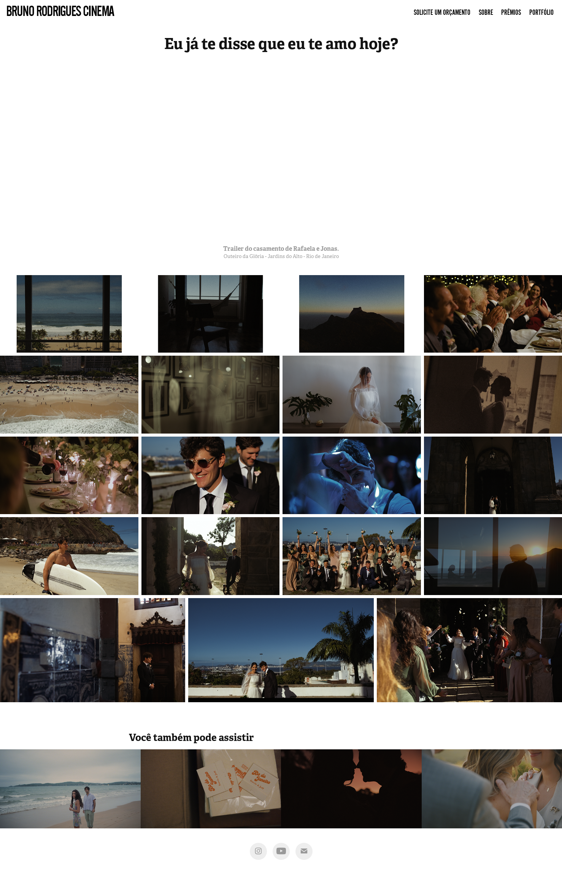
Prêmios (511, 12)
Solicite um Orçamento (442, 12)
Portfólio (541, 12)
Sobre (486, 12)
